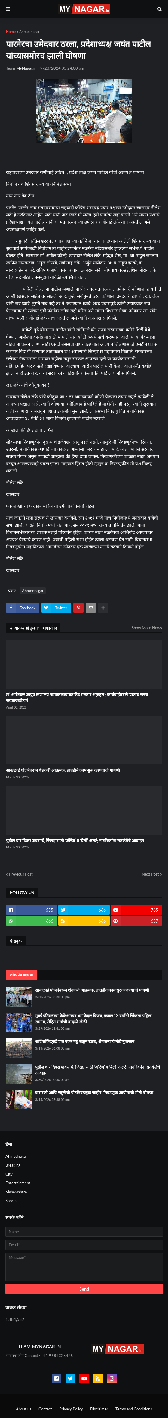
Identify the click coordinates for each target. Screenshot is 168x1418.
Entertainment (17, 1182)
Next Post (150, 874)
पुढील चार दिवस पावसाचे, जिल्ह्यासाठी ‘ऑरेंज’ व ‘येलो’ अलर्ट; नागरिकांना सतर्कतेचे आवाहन (75, 840)
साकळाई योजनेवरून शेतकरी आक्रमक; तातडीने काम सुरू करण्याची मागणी (63, 770)
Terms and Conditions (133, 1409)
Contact (45, 1409)
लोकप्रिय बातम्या (21, 974)
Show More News (147, 627)
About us (23, 1409)
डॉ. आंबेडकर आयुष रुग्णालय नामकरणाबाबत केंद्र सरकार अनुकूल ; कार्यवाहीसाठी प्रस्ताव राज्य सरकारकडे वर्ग (77, 697)
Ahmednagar (29, 31)
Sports (11, 1200)
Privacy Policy (71, 1409)
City (9, 1174)
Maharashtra (16, 1191)
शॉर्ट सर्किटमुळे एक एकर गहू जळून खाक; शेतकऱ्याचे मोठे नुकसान (84, 1041)
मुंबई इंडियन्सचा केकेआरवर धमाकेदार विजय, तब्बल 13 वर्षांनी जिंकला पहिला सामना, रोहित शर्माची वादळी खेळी (93, 1018)
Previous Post (21, 874)
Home (11, 31)
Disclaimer (99, 1409)
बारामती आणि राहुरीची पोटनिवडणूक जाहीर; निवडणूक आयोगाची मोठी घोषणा (94, 1092)
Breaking (12, 1165)
